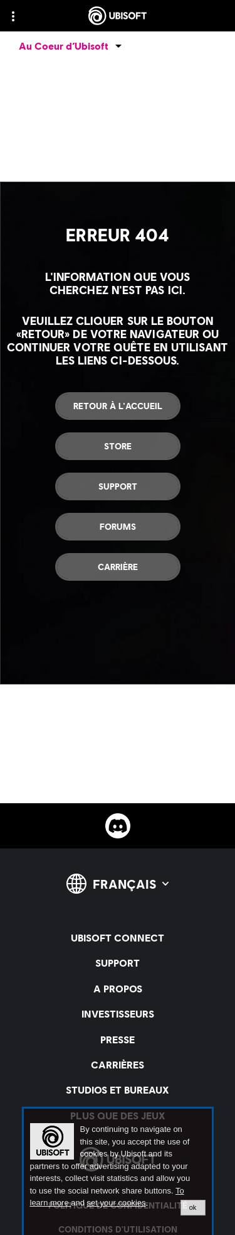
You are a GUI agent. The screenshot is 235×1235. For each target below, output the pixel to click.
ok (193, 1207)
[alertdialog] (118, 1172)
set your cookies (116, 1203)
